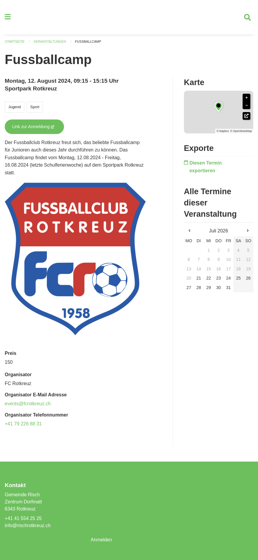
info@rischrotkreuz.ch (28, 525)
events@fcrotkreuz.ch (28, 403)
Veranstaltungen (49, 41)
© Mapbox (223, 131)
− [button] (246, 105)
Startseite (15, 41)
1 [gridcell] (208, 250)
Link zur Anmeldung (38, 126)
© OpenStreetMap (241, 131)
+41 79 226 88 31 (23, 423)
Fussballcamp (88, 41)
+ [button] (246, 97)
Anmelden (101, 539)
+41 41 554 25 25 (23, 518)
